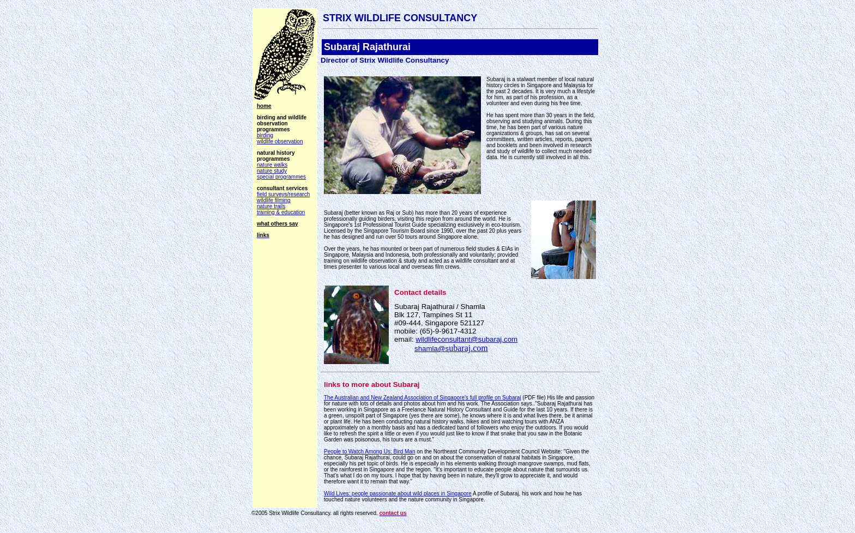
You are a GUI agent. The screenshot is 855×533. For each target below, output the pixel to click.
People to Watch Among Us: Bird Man (370, 452)
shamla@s (451, 348)
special (281, 177)
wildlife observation (280, 141)
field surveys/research (283, 194)
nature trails (271, 206)
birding (265, 135)
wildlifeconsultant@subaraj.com (466, 339)
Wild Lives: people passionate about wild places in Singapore (398, 493)
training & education (281, 212)
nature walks (272, 165)
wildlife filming (274, 200)
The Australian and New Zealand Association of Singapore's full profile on (422, 398)
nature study (272, 171)
